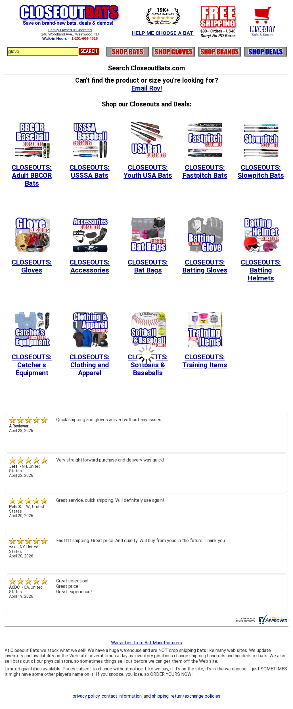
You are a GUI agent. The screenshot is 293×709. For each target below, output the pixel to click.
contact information (122, 696)
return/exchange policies (195, 696)
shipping (160, 696)
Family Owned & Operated (70, 30)
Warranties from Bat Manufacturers (146, 642)
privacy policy (86, 696)
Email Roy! (146, 88)
